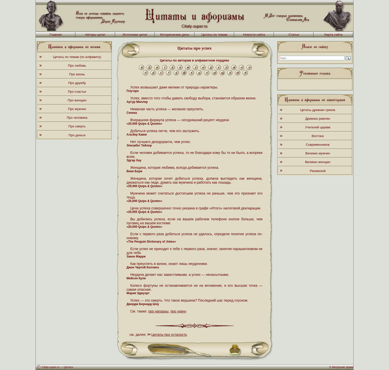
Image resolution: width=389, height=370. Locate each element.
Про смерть (77, 126)
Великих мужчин (317, 153)
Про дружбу (77, 83)
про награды (158, 311)
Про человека (77, 117)
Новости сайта (254, 34)
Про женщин (77, 100)
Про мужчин (77, 109)
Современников (318, 144)
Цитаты (68, 367)
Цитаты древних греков (317, 110)
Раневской (317, 171)
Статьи (294, 34)
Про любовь (77, 65)
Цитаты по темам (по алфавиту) (77, 57)
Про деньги (76, 135)
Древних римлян (317, 118)
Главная (55, 34)
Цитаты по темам (214, 34)
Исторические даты (174, 34)
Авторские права (342, 367)
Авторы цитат (95, 34)
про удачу (178, 311)
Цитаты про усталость (169, 335)
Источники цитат (135, 34)
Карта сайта (333, 34)
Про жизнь (77, 74)
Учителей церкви (317, 127)
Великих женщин (317, 162)
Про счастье (77, 91)
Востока (318, 136)
